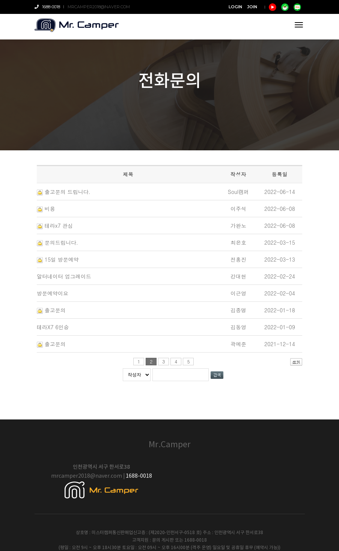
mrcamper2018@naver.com (99, 6)
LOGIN (235, 6)
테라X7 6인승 (53, 327)
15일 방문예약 (62, 259)
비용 (50, 208)
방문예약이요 (52, 293)
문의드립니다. (61, 242)
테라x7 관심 (59, 225)
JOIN (252, 6)
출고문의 (55, 310)
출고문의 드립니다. (67, 191)
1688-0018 (47, 6)
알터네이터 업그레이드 (64, 276)
